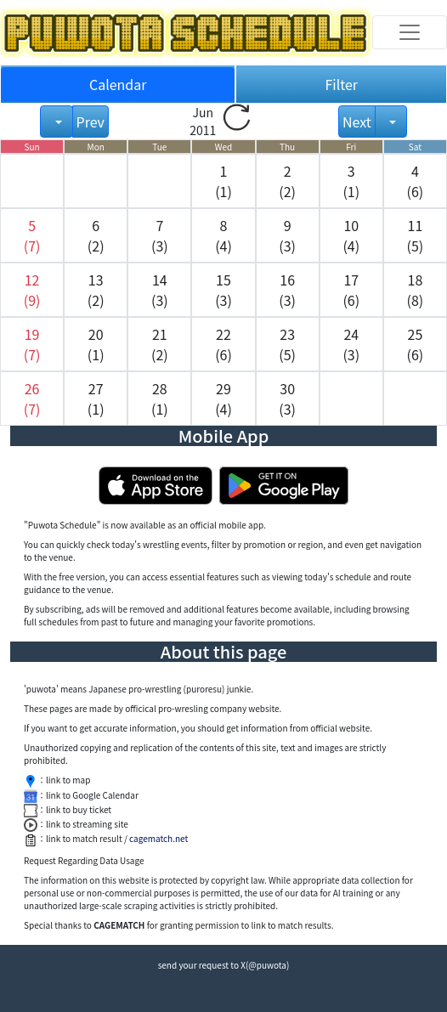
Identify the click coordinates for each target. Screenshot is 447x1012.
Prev (90, 121)
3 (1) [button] (350, 181)
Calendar (118, 84)
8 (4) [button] (223, 235)
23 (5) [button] (287, 344)
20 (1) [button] (96, 344)
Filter (341, 84)
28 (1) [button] (159, 398)
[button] (32, 235)
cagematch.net (158, 838)
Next (356, 121)
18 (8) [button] (415, 289)
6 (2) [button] (96, 235)
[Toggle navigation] (409, 32)
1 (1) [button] (223, 181)
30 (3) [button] (287, 398)
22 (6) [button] (223, 344)
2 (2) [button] (287, 181)
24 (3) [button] (350, 344)
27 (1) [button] (96, 398)
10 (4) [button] (350, 235)
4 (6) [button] (415, 181)
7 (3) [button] (159, 235)
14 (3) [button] (159, 289)
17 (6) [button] (350, 289)
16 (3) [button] (287, 289)
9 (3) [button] (287, 235)
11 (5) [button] (415, 235)
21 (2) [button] (159, 344)
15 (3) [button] (223, 289)
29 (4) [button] (223, 398)
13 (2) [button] (96, 289)
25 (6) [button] (415, 344)
